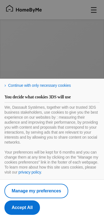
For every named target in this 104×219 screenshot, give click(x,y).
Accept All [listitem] (22, 207)
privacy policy (30, 172)
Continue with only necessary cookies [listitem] (39, 85)
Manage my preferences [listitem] (36, 191)
